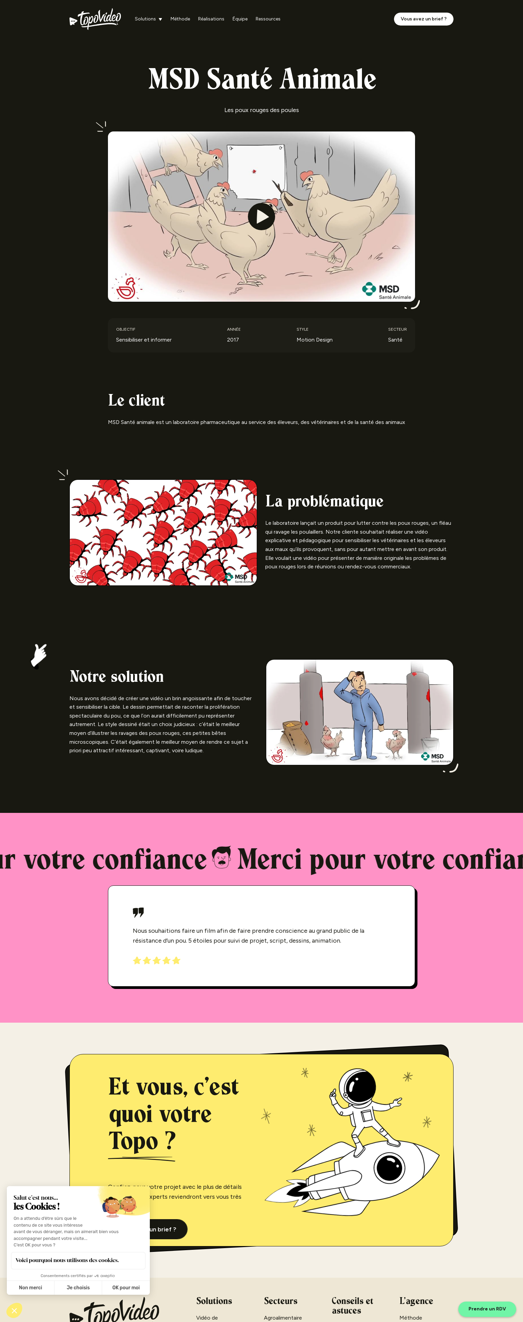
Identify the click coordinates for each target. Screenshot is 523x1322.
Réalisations (211, 19)
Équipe (240, 19)
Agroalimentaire (283, 1318)
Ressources (268, 19)
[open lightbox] (261, 216)
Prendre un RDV (487, 1309)
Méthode (180, 19)
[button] (148, 19)
